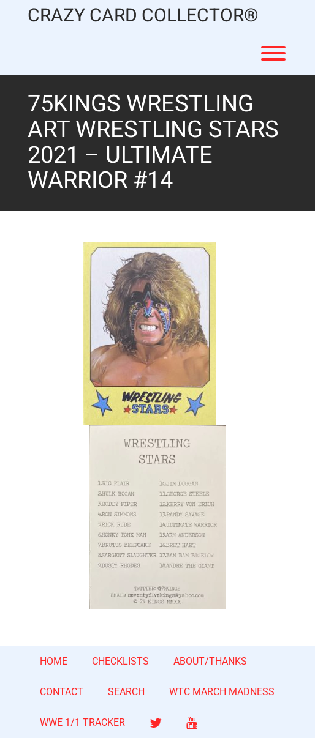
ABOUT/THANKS (210, 661)
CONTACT (61, 692)
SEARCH (126, 692)
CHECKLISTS (120, 661)
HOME (53, 661)
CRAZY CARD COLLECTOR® (143, 16)
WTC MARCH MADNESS (222, 692)
